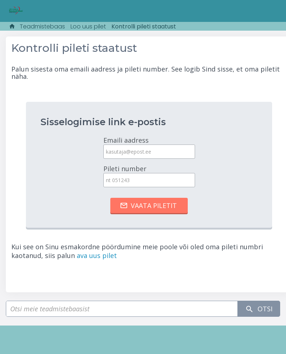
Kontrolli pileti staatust (143, 26)
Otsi (258, 308)
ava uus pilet (97, 255)
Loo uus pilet (88, 26)
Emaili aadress (149, 147)
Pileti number (149, 175)
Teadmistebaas (42, 26)
